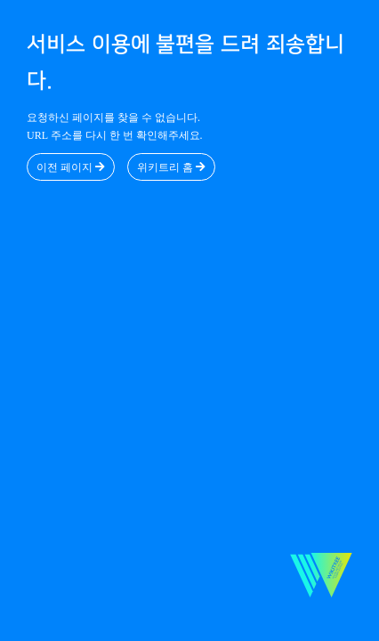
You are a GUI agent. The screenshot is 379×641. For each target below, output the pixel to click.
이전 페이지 (70, 167)
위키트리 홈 (171, 167)
